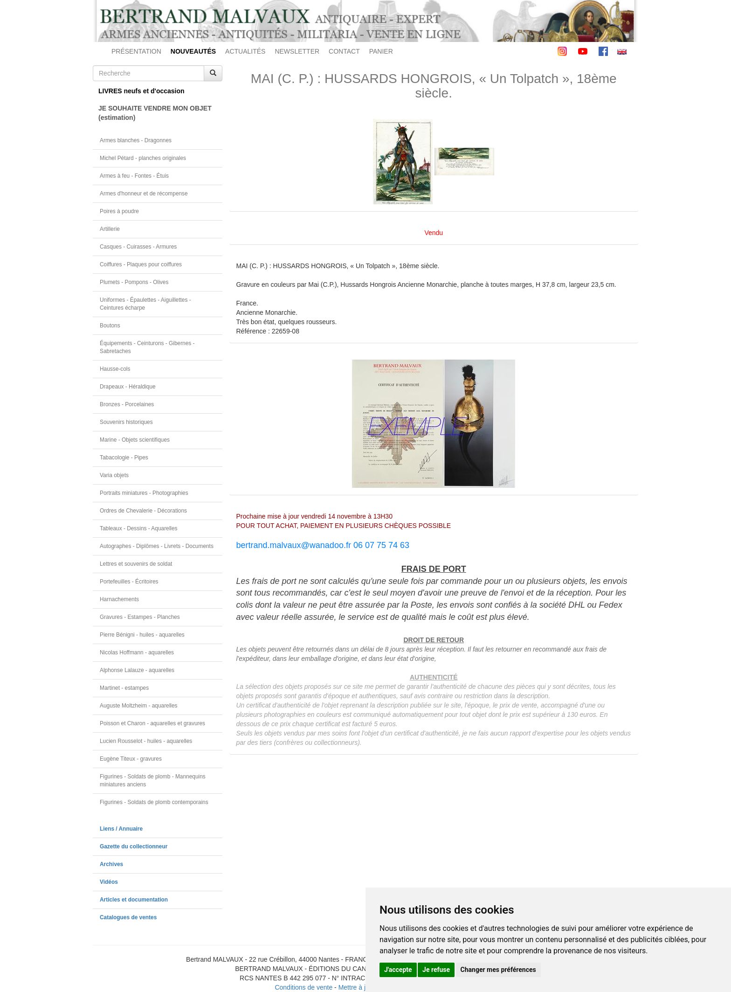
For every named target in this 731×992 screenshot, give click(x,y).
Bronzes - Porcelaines (127, 404)
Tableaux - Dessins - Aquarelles (139, 528)
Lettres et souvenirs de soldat (136, 564)
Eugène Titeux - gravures (131, 759)
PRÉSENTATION (136, 51)
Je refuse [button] (436, 969)
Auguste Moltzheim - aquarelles (139, 705)
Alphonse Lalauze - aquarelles (137, 670)
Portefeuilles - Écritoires (129, 581)
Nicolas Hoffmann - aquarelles (137, 652)
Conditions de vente (303, 987)
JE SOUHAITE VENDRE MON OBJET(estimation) (155, 112)
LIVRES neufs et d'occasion (141, 91)
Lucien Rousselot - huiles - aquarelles (146, 741)
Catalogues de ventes (128, 917)
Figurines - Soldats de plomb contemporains (154, 802)
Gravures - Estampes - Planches (140, 617)
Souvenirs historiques (126, 422)
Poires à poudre (119, 211)
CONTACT (344, 51)
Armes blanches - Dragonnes (136, 140)
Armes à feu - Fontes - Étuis (134, 176)
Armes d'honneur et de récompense (144, 193)
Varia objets (114, 475)
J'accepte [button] (398, 969)
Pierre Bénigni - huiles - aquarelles (142, 634)
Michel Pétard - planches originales (143, 158)
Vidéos (109, 882)
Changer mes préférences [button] (498, 969)
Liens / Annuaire (121, 829)
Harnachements (119, 599)
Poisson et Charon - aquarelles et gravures (152, 723)
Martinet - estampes (124, 688)
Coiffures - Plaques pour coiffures (141, 264)
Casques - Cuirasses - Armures (138, 246)
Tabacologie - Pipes (124, 457)
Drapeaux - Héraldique (128, 386)
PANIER (381, 51)
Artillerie (110, 229)
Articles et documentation (134, 899)
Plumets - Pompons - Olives (134, 282)
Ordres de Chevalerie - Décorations (143, 510)
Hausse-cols (115, 369)
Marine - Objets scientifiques (135, 440)
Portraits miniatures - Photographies (144, 493)
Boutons (110, 325)
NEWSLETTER (297, 51)
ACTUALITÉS (245, 51)
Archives (111, 864)
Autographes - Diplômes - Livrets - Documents (157, 546)
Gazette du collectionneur (133, 846)
